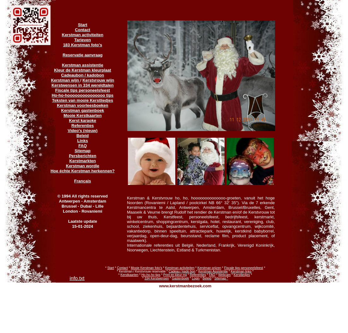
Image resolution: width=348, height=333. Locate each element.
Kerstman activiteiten (180, 268)
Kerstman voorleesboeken (82, 105)
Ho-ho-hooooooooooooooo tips (83, 95)
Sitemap (83, 150)
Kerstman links (241, 271)
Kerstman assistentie (82, 65)
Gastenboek (180, 278)
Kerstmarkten (82, 160)
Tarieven (82, 39)
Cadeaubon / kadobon (82, 75)
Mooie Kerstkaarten (82, 115)
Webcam (224, 275)
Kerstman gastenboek (82, 110)
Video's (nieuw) (83, 130)
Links (82, 140)
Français (82, 181)
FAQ (212, 275)
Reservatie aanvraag (82, 55)
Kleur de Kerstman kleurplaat (82, 70)
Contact (122, 268)
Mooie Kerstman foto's (146, 268)
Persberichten (82, 155)
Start (110, 268)
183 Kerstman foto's (82, 45)
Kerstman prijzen (209, 268)
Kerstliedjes (242, 275)
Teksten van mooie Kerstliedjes (82, 100)
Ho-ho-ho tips (150, 275)
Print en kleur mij (175, 275)
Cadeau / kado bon (182, 271)
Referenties (198, 275)
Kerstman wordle (82, 166)
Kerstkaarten (129, 275)
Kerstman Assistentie (213, 271)
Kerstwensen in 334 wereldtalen (82, 85)
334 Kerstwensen (157, 278)
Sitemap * (221, 278)
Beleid (207, 278)
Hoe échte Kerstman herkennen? (83, 171)
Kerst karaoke (82, 120)
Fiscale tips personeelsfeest (243, 268)
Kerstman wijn (65, 80)
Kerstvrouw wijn (98, 80)
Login (196, 278)
